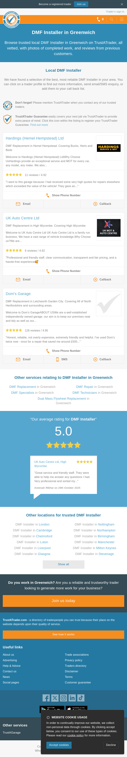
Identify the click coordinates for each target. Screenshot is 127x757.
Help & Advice (12, 665)
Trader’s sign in (115, 11)
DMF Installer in (32, 524)
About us (8, 654)
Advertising (10, 660)
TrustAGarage (12, 732)
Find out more (39, 124)
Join (81, 4)
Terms (69, 676)
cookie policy (75, 735)
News (6, 676)
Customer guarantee (78, 682)
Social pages (11, 682)
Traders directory (76, 665)
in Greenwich (32, 387)
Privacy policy (74, 660)
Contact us (9, 671)
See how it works (63, 634)
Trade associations (77, 654)
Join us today (63, 601)
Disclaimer (71, 671)
